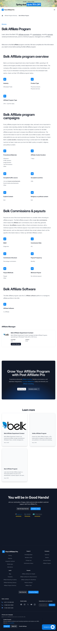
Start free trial (22, 592)
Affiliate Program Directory (11, 15)
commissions (37, 34)
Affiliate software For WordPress (28, 579)
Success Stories (47, 560)
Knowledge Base (28, 554)
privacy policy (10, 623)
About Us (47, 554)
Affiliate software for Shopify (28, 573)
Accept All (6, 626)
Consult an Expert (33, 592)
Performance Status (28, 563)
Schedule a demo (34, 389)
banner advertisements (14, 181)
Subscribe (52, 604)
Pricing (10, 555)
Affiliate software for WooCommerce (28, 576)
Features (10, 558)
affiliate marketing (28, 383)
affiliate (16, 44)
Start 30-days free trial (22, 508)
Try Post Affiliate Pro (28, 381)
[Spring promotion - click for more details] (28, 3)
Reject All (14, 626)
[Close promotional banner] (55, 2)
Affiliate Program (47, 563)
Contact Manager (16, 344)
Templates (10, 576)
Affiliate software (31, 295)
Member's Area (28, 557)
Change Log (28, 560)
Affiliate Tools (28, 585)
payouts (50, 34)
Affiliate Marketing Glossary (10, 582)
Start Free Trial (21, 389)
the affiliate (13, 225)
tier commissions (42, 220)
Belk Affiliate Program (24, 15)
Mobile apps (10, 564)
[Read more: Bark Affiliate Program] (14, 465)
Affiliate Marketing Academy (10, 579)
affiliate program (24, 34)
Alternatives (10, 567)
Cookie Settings (23, 626)
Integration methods (10, 561)
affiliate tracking (27, 379)
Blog (10, 573)
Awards (47, 557)
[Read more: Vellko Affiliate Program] (42, 429)
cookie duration (11, 139)
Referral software (28, 582)
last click (45, 139)
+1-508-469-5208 (8, 608)
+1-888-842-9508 (8, 605)
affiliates (16, 222)
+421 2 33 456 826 (9, 602)
